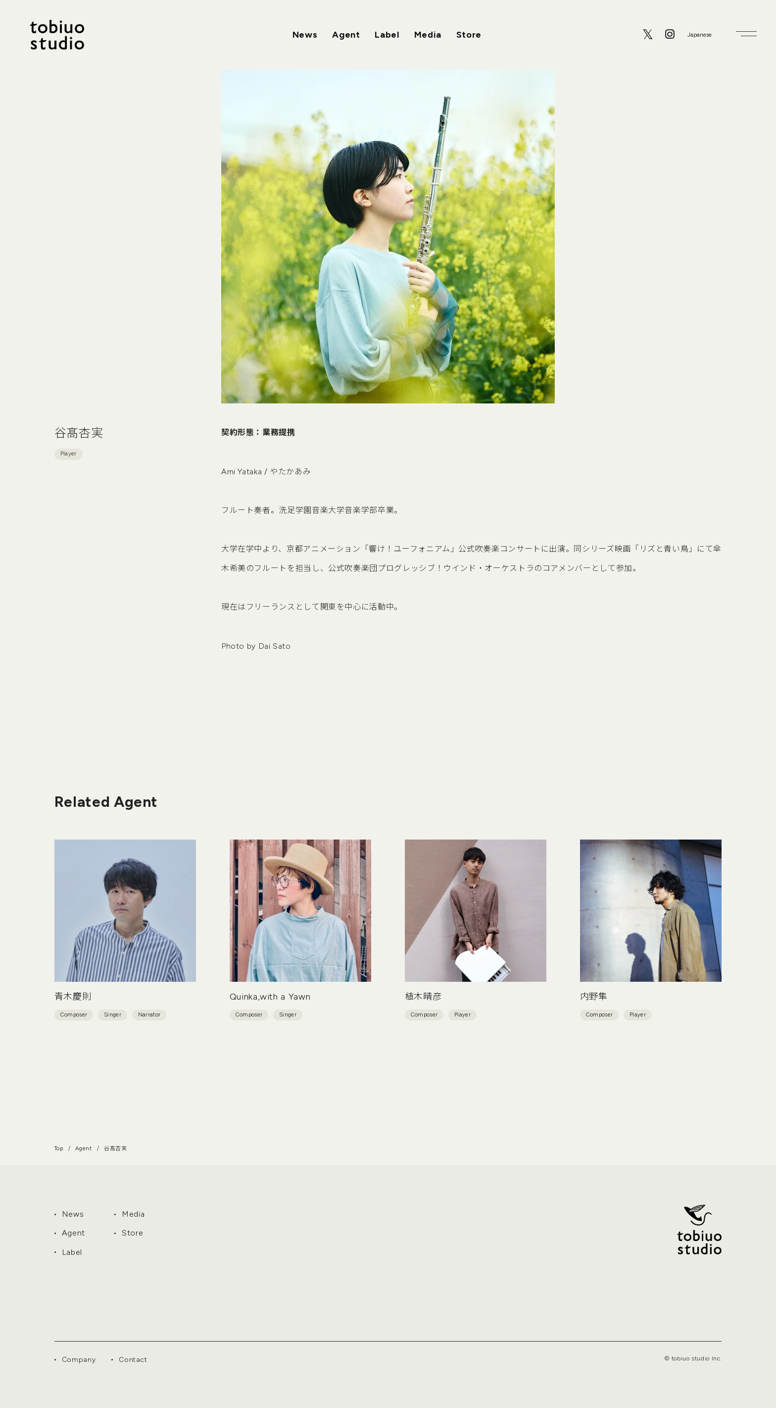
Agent (346, 34)
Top (58, 1148)
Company (79, 1359)
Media (427, 34)
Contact (133, 1359)
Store (469, 34)
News (305, 34)
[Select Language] (699, 34)
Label (387, 34)
